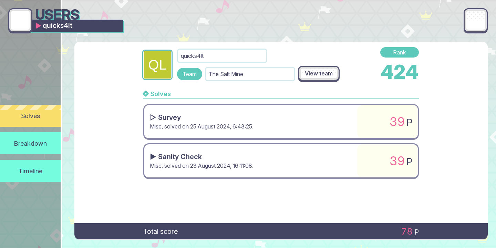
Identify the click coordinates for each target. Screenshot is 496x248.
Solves (30, 116)
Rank (399, 52)
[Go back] (20, 20)
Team (190, 74)
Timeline (30, 171)
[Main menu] (476, 20)
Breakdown (30, 143)
